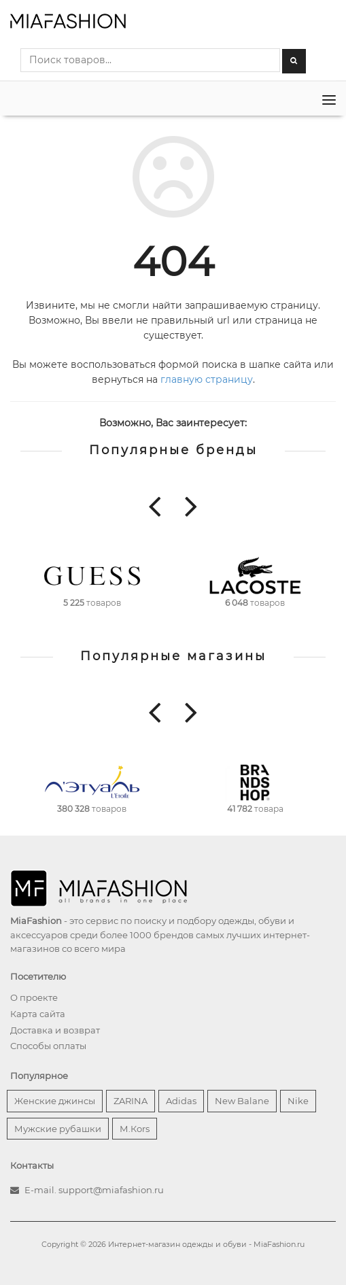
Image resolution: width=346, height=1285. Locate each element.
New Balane (242, 1100)
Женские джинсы (54, 1100)
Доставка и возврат (55, 1030)
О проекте (34, 997)
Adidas (181, 1100)
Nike (298, 1100)
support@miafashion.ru (111, 1189)
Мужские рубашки (57, 1128)
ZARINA (131, 1100)
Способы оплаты (48, 1045)
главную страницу (206, 379)
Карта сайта (37, 1013)
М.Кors (135, 1128)
